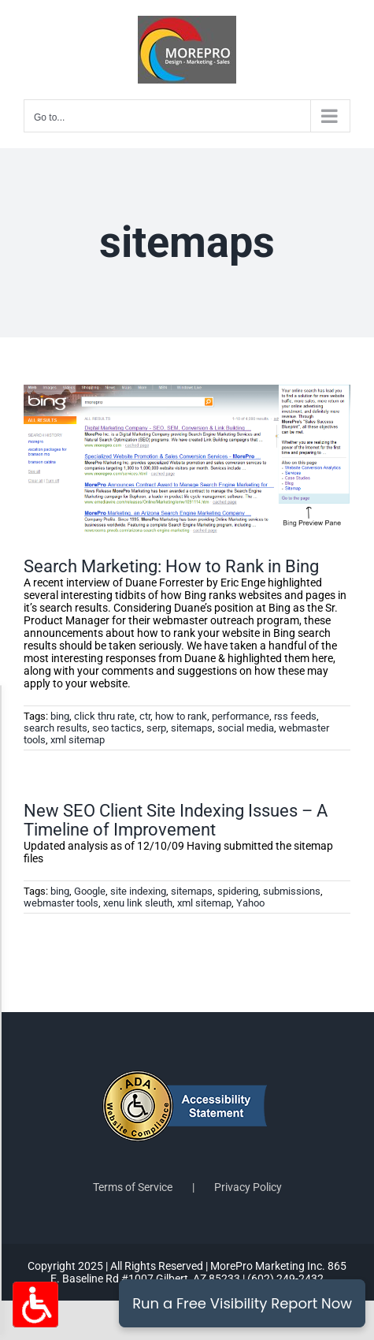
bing (59, 716)
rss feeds (295, 716)
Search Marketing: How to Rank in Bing (171, 566)
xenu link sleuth (137, 903)
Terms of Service (132, 1187)
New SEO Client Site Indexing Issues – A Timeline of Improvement (176, 820)
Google (90, 891)
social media (245, 728)
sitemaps (192, 728)
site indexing (138, 891)
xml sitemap (77, 740)
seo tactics (117, 728)
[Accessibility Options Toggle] (35, 1304)
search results (55, 728)
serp (156, 728)
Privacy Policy (248, 1187)
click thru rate (104, 716)
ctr (144, 716)
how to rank (181, 716)
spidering (237, 891)
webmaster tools (61, 903)
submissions (291, 891)
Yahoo (250, 903)
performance (240, 716)
